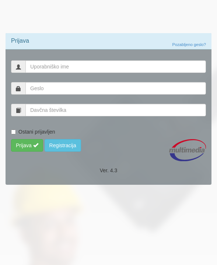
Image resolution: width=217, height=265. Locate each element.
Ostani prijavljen (36, 132)
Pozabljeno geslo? (189, 44)
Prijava (27, 145)
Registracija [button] (62, 145)
